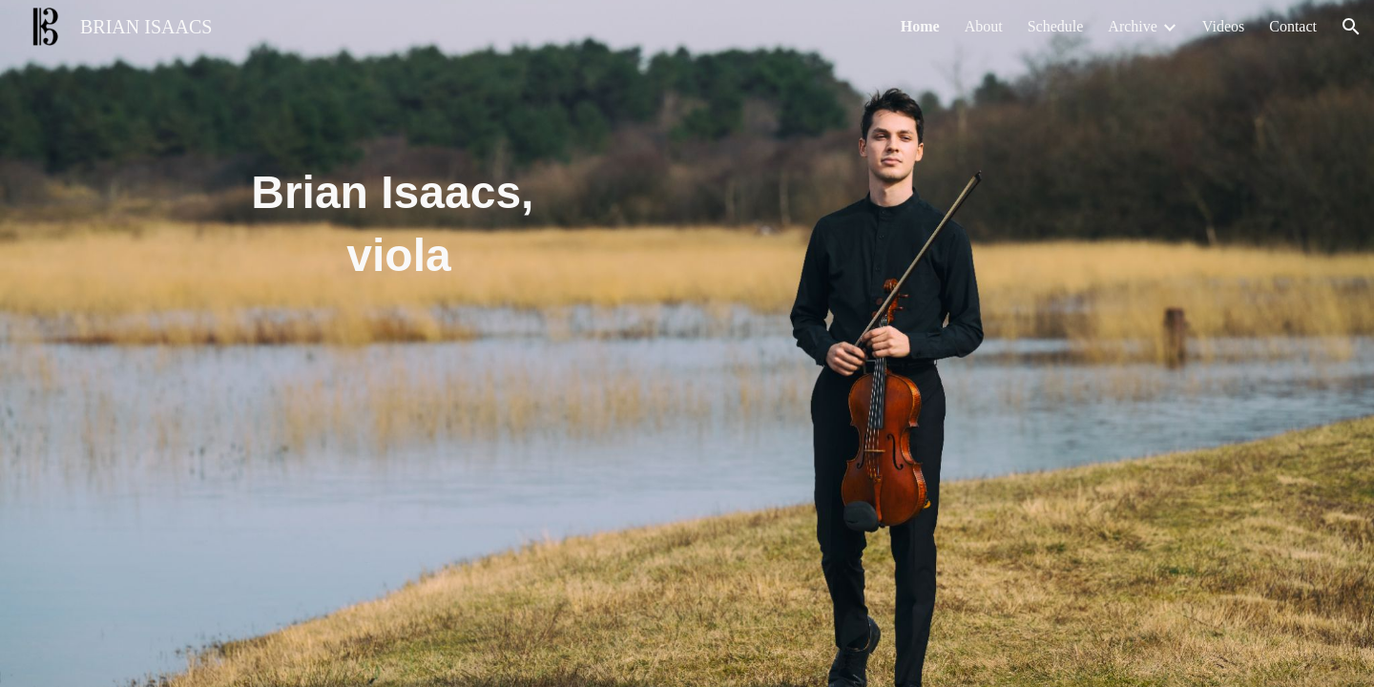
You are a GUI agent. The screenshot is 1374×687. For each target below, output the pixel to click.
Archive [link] (1132, 26)
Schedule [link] (1056, 26)
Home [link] (920, 26)
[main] (398, 203)
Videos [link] (1223, 26)
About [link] (984, 26)
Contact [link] (1293, 26)
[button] (1351, 27)
